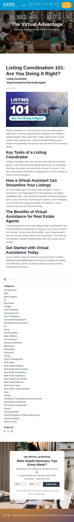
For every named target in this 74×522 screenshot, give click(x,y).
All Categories (10, 290)
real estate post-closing (15, 379)
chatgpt (7, 306)
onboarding (9, 349)
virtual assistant (11, 412)
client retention (11, 310)
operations (9, 352)
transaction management (15, 405)
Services (38, 5)
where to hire (10, 422)
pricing (7, 356)
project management (13, 359)
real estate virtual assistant (17, 389)
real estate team (12, 385)
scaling (7, 395)
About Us (31, 5)
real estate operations (14, 375)
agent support (10, 296)
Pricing (45, 4)
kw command (10, 339)
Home (24, 5)
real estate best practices (16, 369)
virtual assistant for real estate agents (26, 83)
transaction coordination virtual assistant (23, 399)
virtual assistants (11, 418)
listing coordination (17, 79)
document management (15, 320)
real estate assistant (13, 366)
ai (5, 300)
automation (9, 303)
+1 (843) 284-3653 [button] (66, 5)
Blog (50, 4)
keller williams (10, 336)
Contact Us (56, 5)
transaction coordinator (15, 402)
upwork (7, 408)
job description (11, 333)
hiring (6, 329)
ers (5, 326)
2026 (6, 293)
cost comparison (12, 316)
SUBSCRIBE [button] (51, 484)
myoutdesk (9, 346)
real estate (9, 362)
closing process (11, 313)
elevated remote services (16, 323)
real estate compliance (15, 372)
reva (6, 392)
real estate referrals (13, 382)
